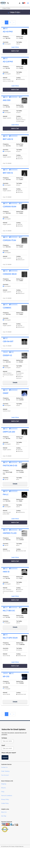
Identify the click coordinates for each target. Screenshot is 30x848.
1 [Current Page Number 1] (7, 22)
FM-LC (5, 494)
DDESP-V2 (7, 355)
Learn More (15, 47)
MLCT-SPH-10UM (10, 638)
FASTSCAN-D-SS (10, 465)
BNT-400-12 (8, 139)
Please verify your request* (9, 752)
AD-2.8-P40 (8, 62)
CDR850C (7, 308)
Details (15, 382)
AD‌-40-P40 (8, 32)
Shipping (3, 784)
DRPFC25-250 (9, 432)
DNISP (5, 393)
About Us (3, 812)
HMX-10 (6, 572)
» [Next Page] (15, 22)
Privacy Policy (5, 799)
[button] (19, 3)
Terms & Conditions (6, 795)
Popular (5, 352)
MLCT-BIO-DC (9, 611)
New (20, 203)
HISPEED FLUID (9, 533)
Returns (3, 788)
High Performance (13, 169)
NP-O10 (6, 676)
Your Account (5, 775)
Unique (5, 28)
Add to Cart (15, 51)
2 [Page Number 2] (11, 22)
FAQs (2, 791)
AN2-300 (6, 100)
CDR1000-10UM (9, 207)
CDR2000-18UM (9, 274)
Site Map (3, 816)
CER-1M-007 (8, 341)
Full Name (4, 738)
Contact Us (4, 767)
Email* (3, 745)
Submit (5, 757)
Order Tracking (5, 771)
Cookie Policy (5, 803)
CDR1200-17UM (9, 240)
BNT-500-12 (8, 173)
